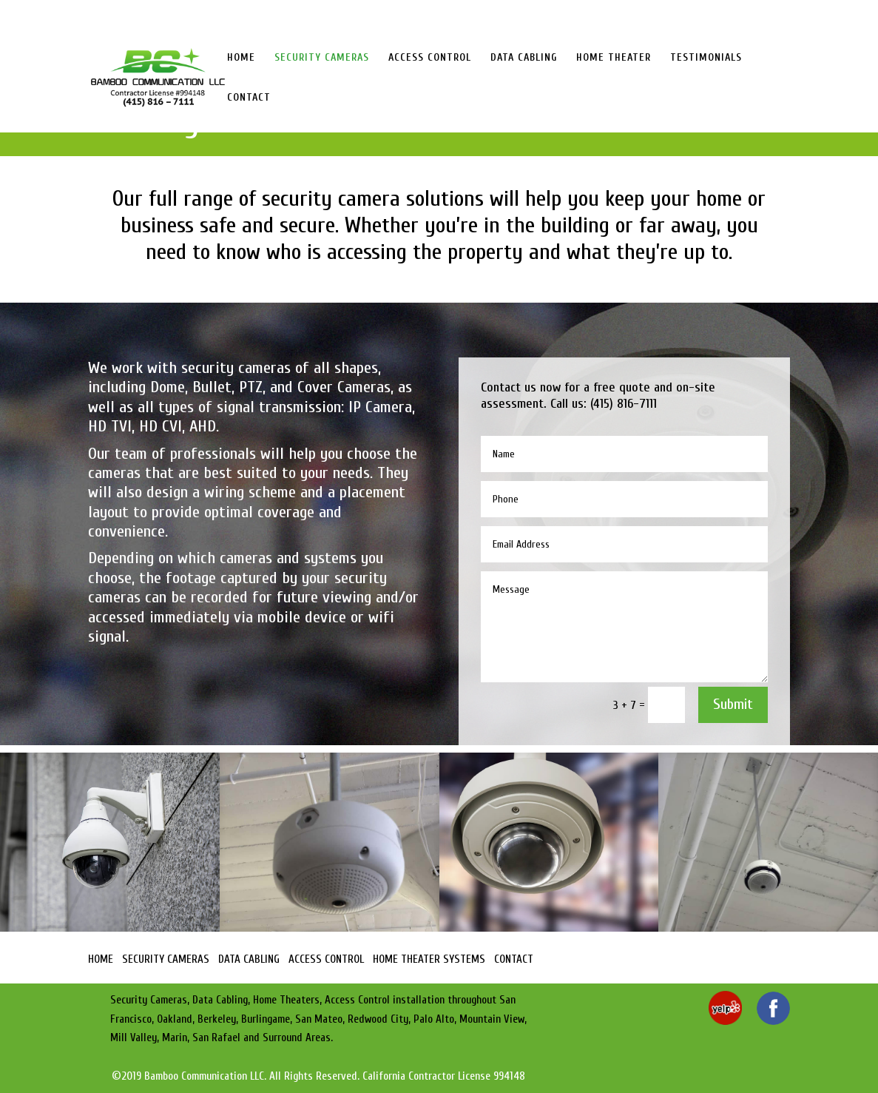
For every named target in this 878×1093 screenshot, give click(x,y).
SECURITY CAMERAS (321, 58)
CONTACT (249, 98)
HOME (241, 58)
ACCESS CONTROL (429, 58)
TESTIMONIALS (706, 58)
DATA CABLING (523, 58)
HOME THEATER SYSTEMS (429, 959)
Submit (733, 704)
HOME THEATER (613, 58)
